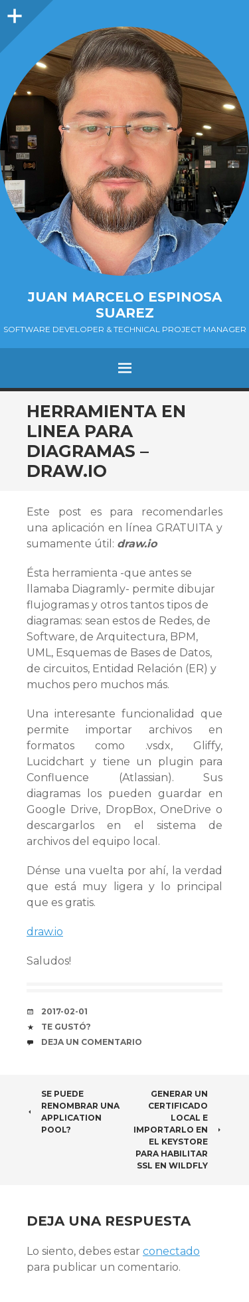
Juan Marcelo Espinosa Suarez (125, 305)
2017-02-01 (64, 1011)
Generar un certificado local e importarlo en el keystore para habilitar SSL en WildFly (177, 1129)
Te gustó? (66, 1027)
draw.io (45, 931)
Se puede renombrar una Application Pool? (73, 1112)
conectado (171, 1251)
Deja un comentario (91, 1042)
